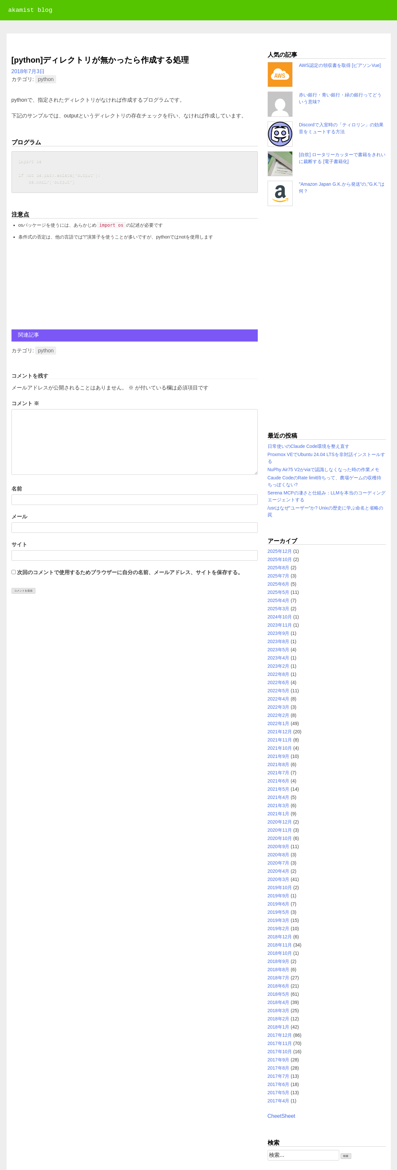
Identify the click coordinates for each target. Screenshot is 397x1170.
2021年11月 (280, 739)
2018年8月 (279, 969)
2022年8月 (279, 674)
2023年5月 (279, 649)
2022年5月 (279, 690)
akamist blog (30, 10)
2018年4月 (279, 1002)
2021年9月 (279, 756)
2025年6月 (279, 584)
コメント (25, 404)
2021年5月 (279, 789)
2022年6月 (279, 682)
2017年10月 (280, 1051)
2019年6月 (279, 904)
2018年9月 (279, 961)
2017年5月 (279, 1092)
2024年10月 (280, 616)
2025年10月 (280, 559)
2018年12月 (280, 936)
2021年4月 (279, 797)
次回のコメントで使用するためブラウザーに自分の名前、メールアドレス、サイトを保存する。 (130, 573)
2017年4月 (279, 1100)
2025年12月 (280, 551)
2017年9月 (279, 1059)
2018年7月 (279, 977)
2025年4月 (279, 600)
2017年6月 (279, 1084)
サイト (19, 546)
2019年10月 (280, 887)
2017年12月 (280, 1035)
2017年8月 (279, 1068)
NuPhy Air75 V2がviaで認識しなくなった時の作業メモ (324, 469)
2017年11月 (280, 1043)
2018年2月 (279, 1018)
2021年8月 (279, 764)
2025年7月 (279, 575)
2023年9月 (279, 633)
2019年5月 (279, 912)
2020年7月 (279, 863)
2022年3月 (279, 707)
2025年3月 (279, 608)
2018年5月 (279, 994)
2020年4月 (279, 871)
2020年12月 (280, 822)
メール (19, 518)
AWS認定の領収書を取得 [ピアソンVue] (340, 65)
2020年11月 (280, 830)
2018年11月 (280, 945)
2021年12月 (280, 731)
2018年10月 (280, 953)
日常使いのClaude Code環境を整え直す (309, 446)
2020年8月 (279, 854)
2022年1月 (279, 723)
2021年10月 (280, 748)
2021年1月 (279, 813)
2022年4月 (279, 698)
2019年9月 (279, 895)
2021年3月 (279, 805)
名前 (16, 490)
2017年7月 (279, 1076)
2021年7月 (279, 772)
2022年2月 (279, 715)
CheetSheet (282, 1116)
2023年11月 (280, 625)
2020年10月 (280, 838)
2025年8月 (279, 567)
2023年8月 (279, 641)
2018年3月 (279, 1010)
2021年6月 (279, 780)
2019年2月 (279, 928)
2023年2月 (279, 666)
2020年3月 (279, 879)
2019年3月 (279, 920)
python (46, 79)
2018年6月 (279, 986)
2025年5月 (279, 592)
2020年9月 (279, 846)
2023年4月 (279, 657)
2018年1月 (279, 1027)
